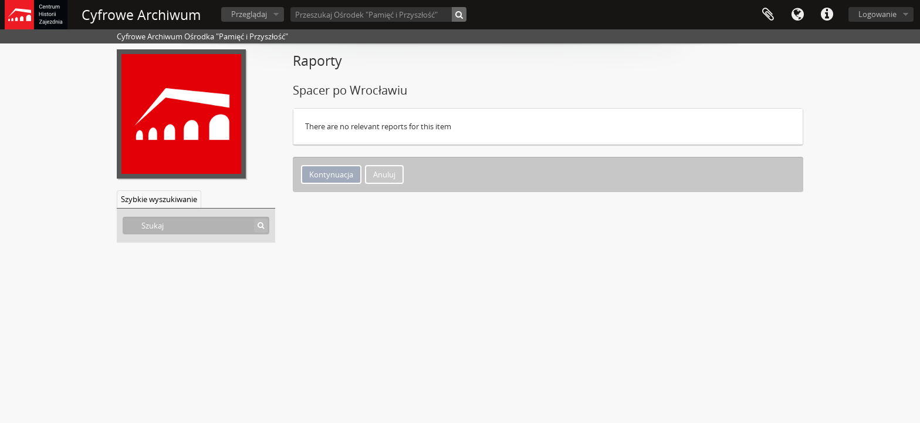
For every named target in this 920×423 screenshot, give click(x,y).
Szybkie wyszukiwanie (159, 199)
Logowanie (877, 14)
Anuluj (384, 174)
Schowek (768, 14)
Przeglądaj (249, 14)
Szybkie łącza (826, 14)
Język (797, 14)
